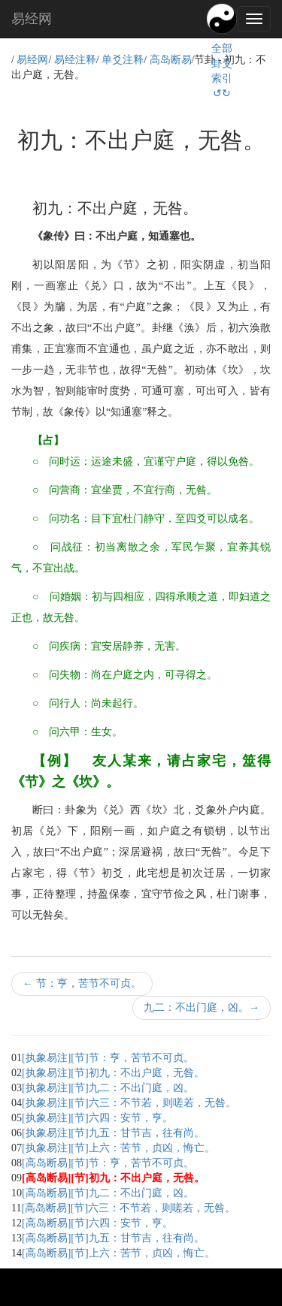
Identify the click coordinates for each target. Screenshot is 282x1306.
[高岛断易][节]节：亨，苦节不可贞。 (108, 1163)
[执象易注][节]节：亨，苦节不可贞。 (108, 1057)
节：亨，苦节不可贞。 (82, 983)
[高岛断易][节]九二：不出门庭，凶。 (108, 1193)
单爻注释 (123, 59)
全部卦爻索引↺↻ (221, 71)
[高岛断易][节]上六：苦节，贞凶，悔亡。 (118, 1253)
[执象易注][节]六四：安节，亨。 (97, 1118)
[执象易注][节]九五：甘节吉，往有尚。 (113, 1133)
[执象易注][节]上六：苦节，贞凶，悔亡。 (118, 1148)
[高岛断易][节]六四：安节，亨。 (97, 1223)
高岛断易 (171, 59)
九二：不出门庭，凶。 (201, 1007)
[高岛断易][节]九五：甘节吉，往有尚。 (113, 1238)
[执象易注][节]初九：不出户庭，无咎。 (113, 1072)
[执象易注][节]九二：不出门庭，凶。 (108, 1087)
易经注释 (75, 59)
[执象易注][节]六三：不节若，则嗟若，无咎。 (129, 1102)
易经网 (31, 18)
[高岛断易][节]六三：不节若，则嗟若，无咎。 (128, 1208)
